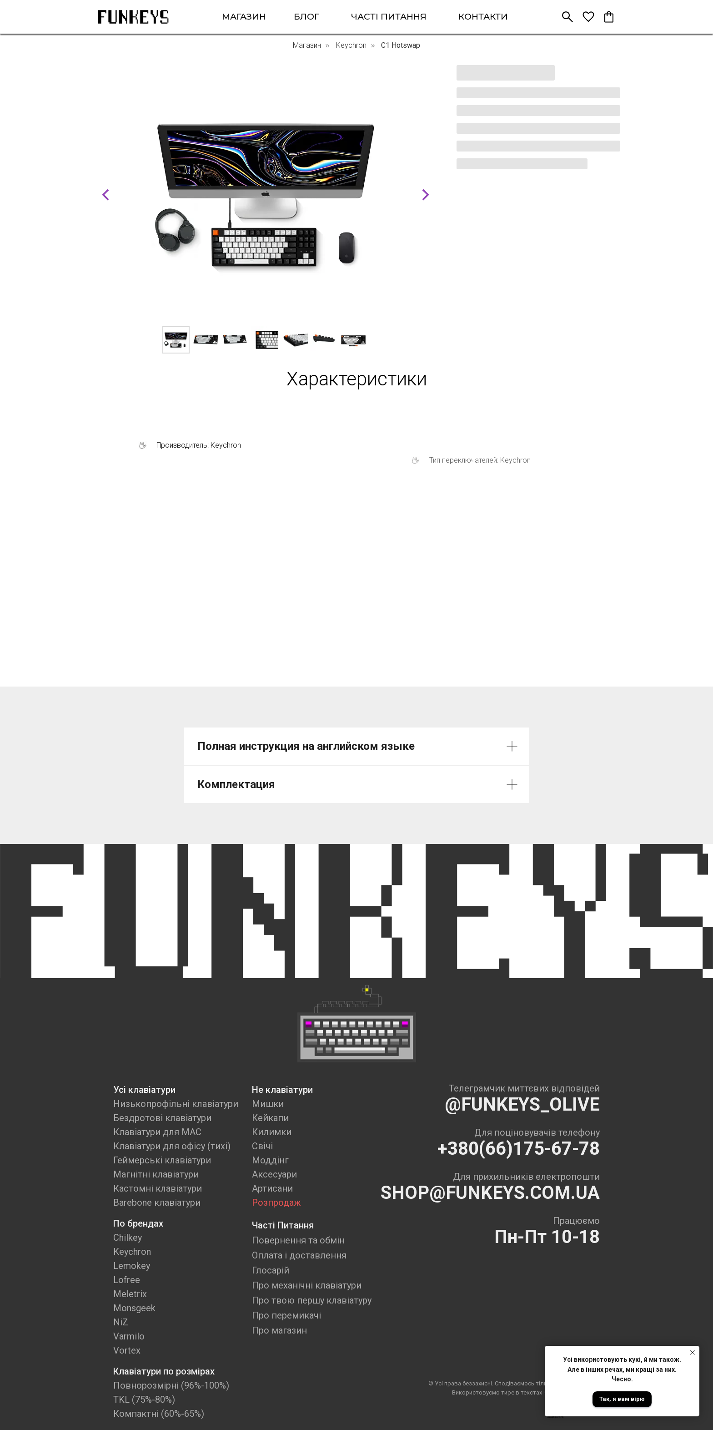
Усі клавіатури (144, 1089)
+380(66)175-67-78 (518, 1148)
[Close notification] (692, 1352)
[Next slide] (425, 195)
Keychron (351, 45)
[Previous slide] (105, 195)
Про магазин (279, 1330)
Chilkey (127, 1237)
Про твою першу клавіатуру (312, 1300)
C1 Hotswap (400, 45)
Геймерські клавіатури (162, 1160)
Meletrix (130, 1294)
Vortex (127, 1350)
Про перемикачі (286, 1315)
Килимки (271, 1132)
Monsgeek (134, 1308)
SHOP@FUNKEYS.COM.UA (490, 1192)
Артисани (272, 1188)
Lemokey (131, 1265)
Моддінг (270, 1160)
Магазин (307, 45)
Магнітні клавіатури (156, 1174)
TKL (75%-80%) (144, 1399)
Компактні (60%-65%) (158, 1413)
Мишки (268, 1103)
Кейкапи (270, 1117)
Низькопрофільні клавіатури (175, 1103)
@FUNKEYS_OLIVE (522, 1104)
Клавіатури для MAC (157, 1132)
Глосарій (270, 1270)
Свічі (262, 1146)
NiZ (120, 1322)
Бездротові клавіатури (162, 1117)
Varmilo (129, 1336)
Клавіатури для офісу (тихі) (172, 1146)
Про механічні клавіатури (307, 1285)
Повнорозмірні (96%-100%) (171, 1385)
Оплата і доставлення (299, 1255)
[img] (133, 17)
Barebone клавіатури (157, 1202)
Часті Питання (283, 1225)
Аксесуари (274, 1174)
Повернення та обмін (298, 1240)
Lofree (126, 1279)
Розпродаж (276, 1202)
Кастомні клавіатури (157, 1188)
